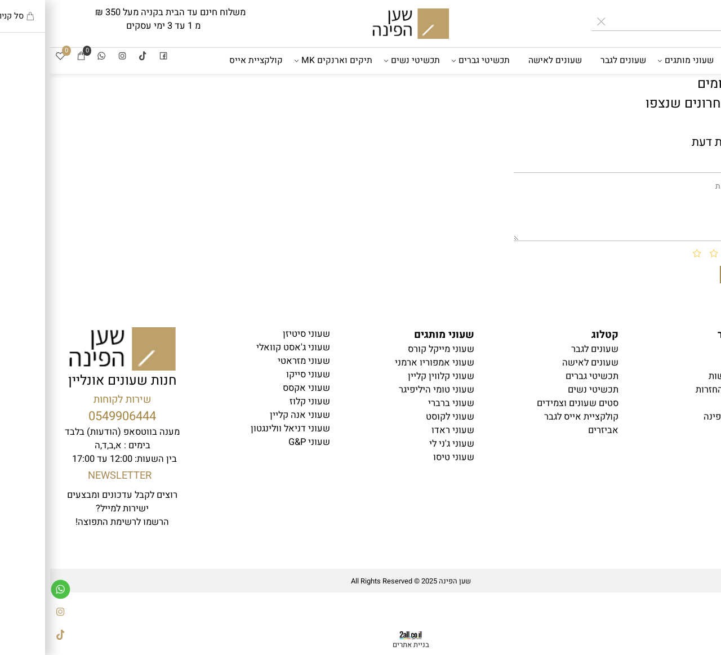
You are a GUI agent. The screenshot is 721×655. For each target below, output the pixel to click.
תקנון (702, 362)
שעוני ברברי (401, 403)
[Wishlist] (10, 57)
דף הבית (697, 60)
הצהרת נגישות (685, 376)
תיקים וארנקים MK (284, 61)
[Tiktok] (92, 57)
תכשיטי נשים (363, 61)
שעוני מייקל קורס (391, 349)
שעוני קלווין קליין (391, 376)
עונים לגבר (544, 349)
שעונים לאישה (505, 60)
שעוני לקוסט (400, 417)
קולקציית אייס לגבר (531, 417)
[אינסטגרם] (72, 57)
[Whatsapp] (51, 57)
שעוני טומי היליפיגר (386, 389)
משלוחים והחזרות (679, 389)
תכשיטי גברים (432, 61)
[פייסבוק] (113, 57)
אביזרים (695, 87)
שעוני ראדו (402, 430)
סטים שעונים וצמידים (527, 403)
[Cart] (31, 57)
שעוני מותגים (636, 61)
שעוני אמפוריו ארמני (384, 362)
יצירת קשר (692, 403)
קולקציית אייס (206, 60)
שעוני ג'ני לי (401, 444)
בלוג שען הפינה (683, 417)
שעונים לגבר (573, 60)
